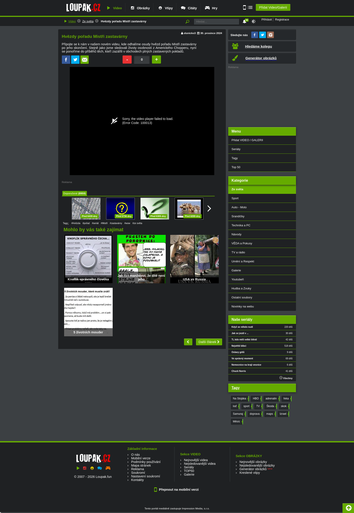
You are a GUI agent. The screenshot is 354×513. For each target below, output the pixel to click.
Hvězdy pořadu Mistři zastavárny (123, 21)
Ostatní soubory (242, 297)
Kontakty (137, 480)
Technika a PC (241, 225)
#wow (127, 223)
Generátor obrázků (253, 469)
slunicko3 (190, 33)
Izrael (284, 414)
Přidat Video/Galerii (273, 7)
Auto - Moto (239, 207)
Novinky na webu (243, 306)
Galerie (236, 270)
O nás (135, 454)
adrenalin (272, 398)
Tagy (235, 158)
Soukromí (138, 472)
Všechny (285, 378)
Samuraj (239, 414)
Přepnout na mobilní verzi (177, 489)
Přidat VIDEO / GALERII (247, 140)
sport (247, 406)
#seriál (95, 223)
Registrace (282, 19)
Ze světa (87, 21)
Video (114, 8)
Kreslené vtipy (250, 472)
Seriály (236, 149)
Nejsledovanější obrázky (257, 465)
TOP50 (189, 471)
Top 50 (236, 167)
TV (259, 406)
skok (285, 406)
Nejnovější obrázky (253, 462)
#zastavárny (116, 223)
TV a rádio (238, 252)
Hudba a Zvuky (241, 288)
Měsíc (237, 421)
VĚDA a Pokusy (242, 243)
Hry (211, 8)
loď (236, 406)
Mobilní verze (141, 458)
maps (270, 414)
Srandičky (238, 216)
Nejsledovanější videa (200, 463)
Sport (235, 198)
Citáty (188, 8)
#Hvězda (75, 223)
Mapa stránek (141, 465)
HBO (257, 398)
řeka (287, 398)
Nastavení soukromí (145, 476)
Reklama (137, 469)
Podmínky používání (146, 462)
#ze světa (137, 223)
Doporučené (70, 193)
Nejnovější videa (196, 460)
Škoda (271, 406)
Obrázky (140, 8)
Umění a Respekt (243, 261)
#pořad (86, 223)
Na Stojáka (240, 398)
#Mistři (104, 223)
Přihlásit (266, 19)
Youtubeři (238, 279)
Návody (237, 234)
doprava (255, 414)
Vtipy (165, 8)
